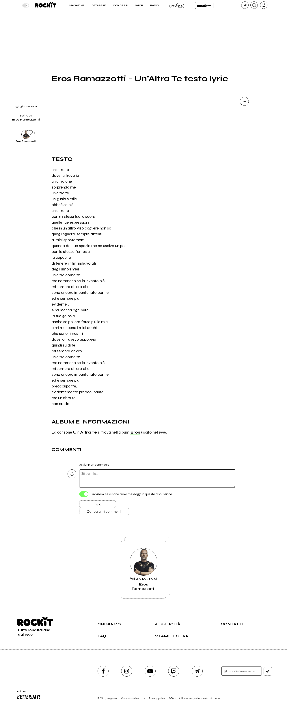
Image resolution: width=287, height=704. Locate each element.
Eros (135, 432)
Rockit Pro (204, 5)
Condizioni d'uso (130, 698)
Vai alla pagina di (143, 569)
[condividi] (244, 101)
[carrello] (245, 5)
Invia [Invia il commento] (97, 504)
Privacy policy (157, 698)
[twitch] (173, 671)
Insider (177, 5)
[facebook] (103, 671)
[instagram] (126, 671)
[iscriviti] (268, 671)
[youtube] (150, 671)
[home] (45, 5)
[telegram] (197, 671)
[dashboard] (263, 5)
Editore (28, 695)
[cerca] (254, 5)
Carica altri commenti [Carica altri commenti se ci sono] (104, 511)
